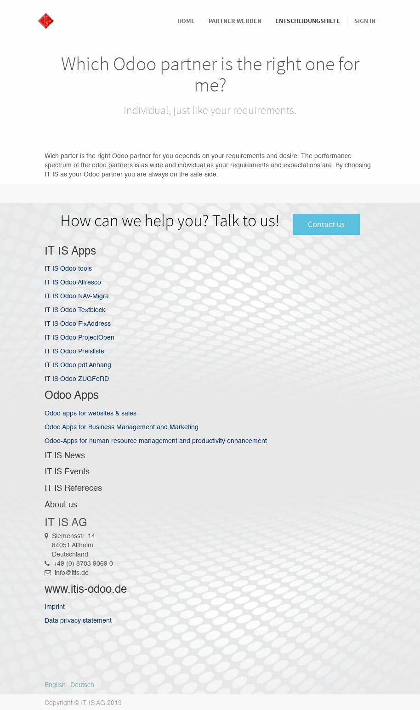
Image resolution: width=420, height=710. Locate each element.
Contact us (326, 224)
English (55, 685)
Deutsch (82, 685)
